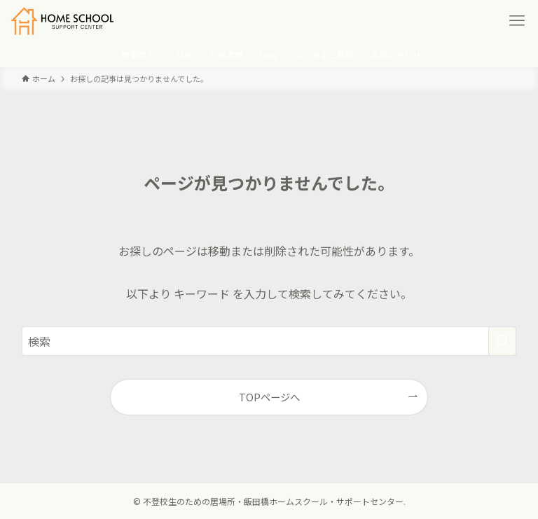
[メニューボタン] (517, 21)
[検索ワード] (269, 341)
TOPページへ (269, 396)
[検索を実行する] (502, 341)
